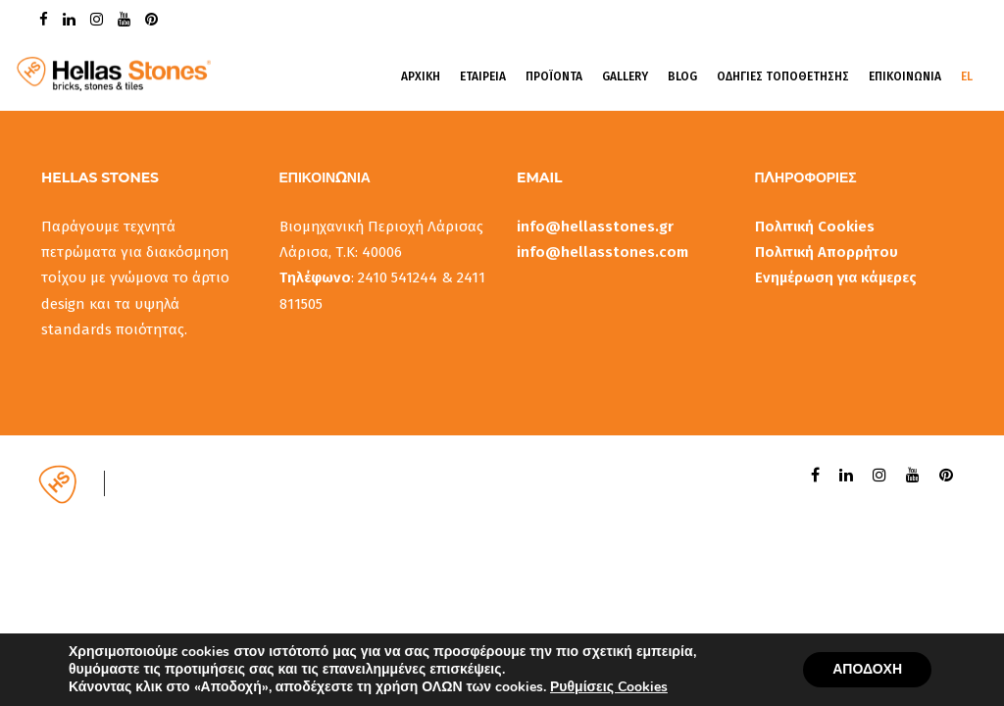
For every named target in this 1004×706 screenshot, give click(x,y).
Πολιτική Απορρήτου (826, 252)
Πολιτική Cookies (815, 226)
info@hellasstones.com (602, 252)
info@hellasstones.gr (595, 226)
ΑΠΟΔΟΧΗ (867, 669)
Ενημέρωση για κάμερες (836, 277)
